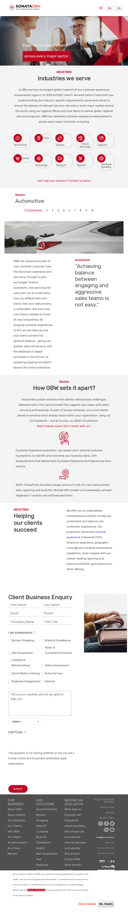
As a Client (14, 837)
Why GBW (14, 831)
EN (109, 8)
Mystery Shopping (23, 640)
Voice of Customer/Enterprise (58, 650)
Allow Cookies (87, 904)
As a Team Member (14, 851)
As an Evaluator (17, 842)
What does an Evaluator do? (73, 812)
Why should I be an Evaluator (74, 834)
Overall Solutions (46, 809)
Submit (18, 788)
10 (92, 210)
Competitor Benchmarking (21, 662)
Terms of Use (107, 807)
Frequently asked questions (74, 823)
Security (110, 813)
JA (118, 8)
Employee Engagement (26, 681)
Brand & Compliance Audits (43, 842)
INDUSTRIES (21, 509)
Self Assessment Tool (46, 856)
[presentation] (33, 743)
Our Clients (15, 825)
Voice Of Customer (42, 828)
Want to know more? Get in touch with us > (64, 426)
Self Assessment (22, 652)
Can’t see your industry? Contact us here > (64, 180)
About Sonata (16, 815)
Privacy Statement (36, 890)
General (50, 681)
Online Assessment (57, 665)
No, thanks (106, 904)
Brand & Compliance (57, 640)
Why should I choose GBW (72, 856)
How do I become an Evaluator (75, 845)
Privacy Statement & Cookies (104, 800)
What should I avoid (73, 867)
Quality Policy (107, 818)
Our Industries (17, 820)
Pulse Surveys (54, 673)
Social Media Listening (26, 673)
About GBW (15, 809)
